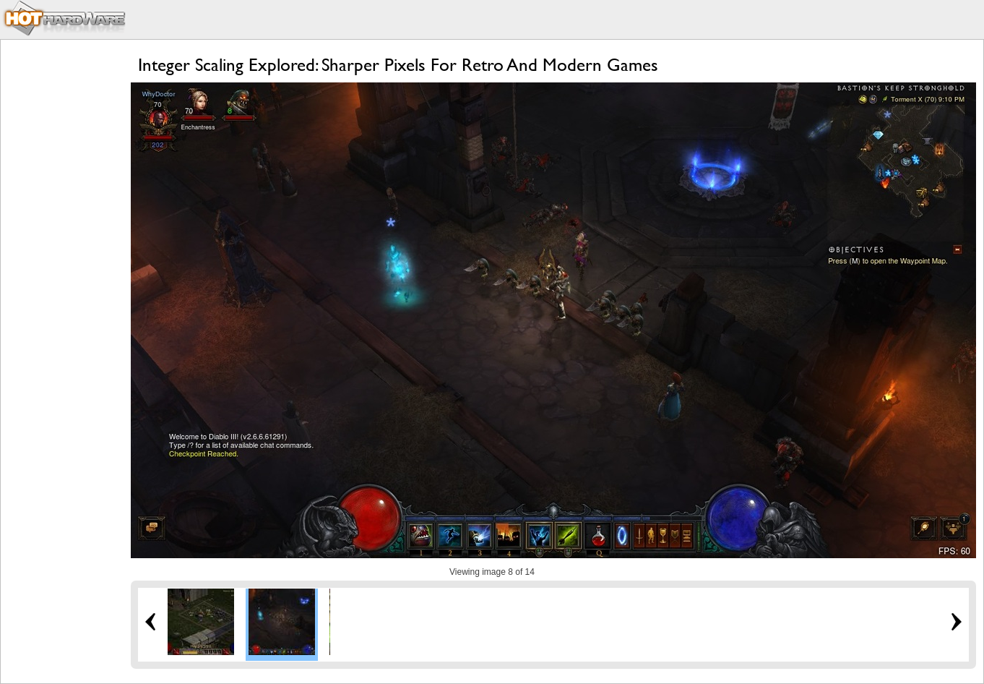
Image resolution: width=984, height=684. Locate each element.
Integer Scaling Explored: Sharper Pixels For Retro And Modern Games (398, 64)
